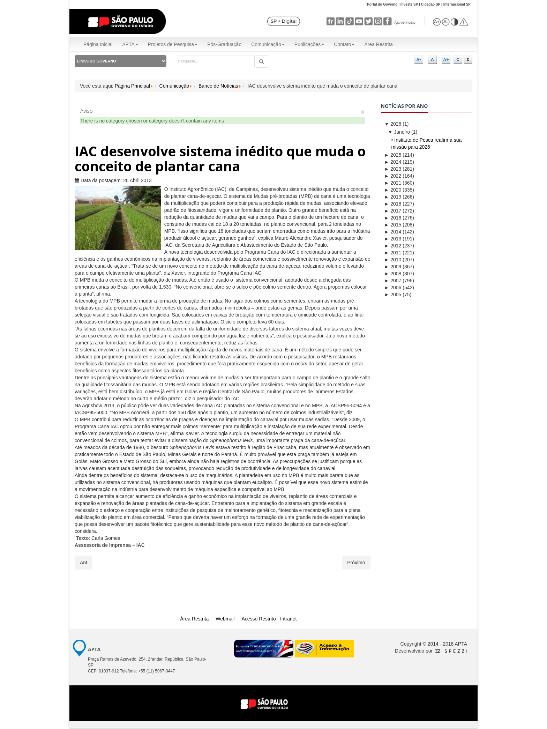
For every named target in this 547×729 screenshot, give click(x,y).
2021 (393, 183)
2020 (393, 190)
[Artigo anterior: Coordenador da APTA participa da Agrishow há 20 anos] (83, 563)
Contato (344, 44)
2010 (393, 259)
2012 (393, 245)
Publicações (309, 44)
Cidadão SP (431, 4)
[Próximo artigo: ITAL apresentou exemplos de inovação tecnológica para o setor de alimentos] (356, 563)
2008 (393, 273)
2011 (393, 252)
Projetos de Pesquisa (172, 44)
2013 (393, 238)
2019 (393, 197)
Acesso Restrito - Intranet (269, 619)
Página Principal (132, 86)
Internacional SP (457, 4)
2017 (393, 211)
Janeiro (399, 132)
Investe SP (409, 4)
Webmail (225, 619)
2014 (393, 232)
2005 (393, 294)
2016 (393, 218)
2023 (393, 169)
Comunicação (268, 44)
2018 (393, 204)
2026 (393, 124)
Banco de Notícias (218, 86)
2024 (393, 162)
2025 (393, 155)
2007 (393, 280)
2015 (393, 225)
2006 (393, 287)
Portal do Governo (382, 4)
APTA (130, 44)
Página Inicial (97, 44)
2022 (393, 176)
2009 (393, 266)
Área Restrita (378, 44)
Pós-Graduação (224, 44)
